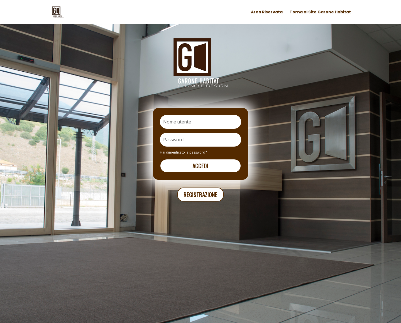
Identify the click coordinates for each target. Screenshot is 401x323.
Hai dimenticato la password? (183, 152)
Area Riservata (267, 12)
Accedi (200, 166)
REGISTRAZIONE (200, 194)
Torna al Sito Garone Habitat (320, 12)
